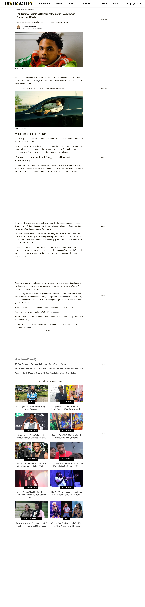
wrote (65, 297)
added (55, 312)
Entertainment (44, 4)
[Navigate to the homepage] (19, 3)
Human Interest (101, 4)
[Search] (127, 3)
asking (70, 317)
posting (69, 226)
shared (28, 327)
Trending (72, 4)
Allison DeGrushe (30, 26)
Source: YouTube (21, 68)
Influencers (85, 4)
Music (32, 9)
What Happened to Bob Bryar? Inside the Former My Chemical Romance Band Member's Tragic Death (49, 368)
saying (46, 307)
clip (73, 250)
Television (59, 4)
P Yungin (37, 81)
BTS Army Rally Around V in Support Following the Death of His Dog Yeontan (40, 364)
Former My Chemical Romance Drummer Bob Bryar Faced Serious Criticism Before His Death (46, 373)
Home (17, 9)
